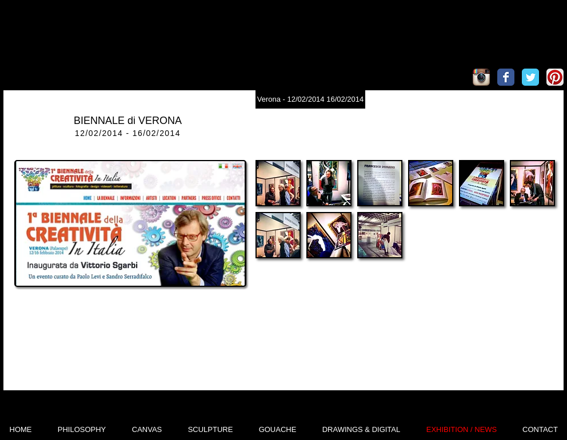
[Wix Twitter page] (530, 77)
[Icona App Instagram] (481, 77)
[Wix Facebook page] (505, 77)
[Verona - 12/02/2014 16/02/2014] (310, 99)
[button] (278, 183)
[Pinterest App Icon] (555, 77)
